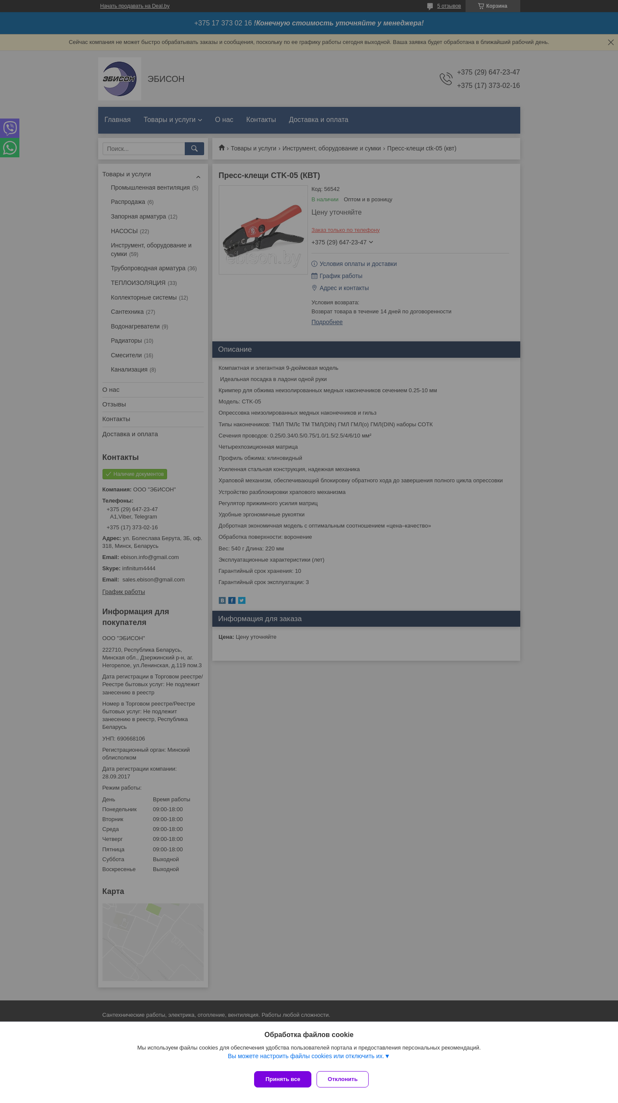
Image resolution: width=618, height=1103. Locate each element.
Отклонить (346, 1079)
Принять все (282, 1079)
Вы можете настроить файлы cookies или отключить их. (306, 1059)
